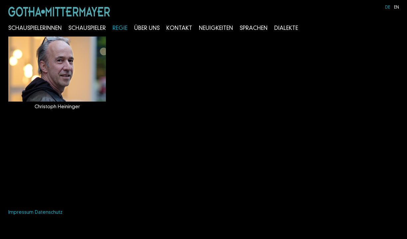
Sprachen (254, 28)
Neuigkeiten (216, 28)
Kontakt (179, 28)
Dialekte (286, 28)
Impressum (21, 212)
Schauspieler (87, 28)
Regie (120, 28)
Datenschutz (48, 212)
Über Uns (147, 28)
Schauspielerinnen (35, 28)
